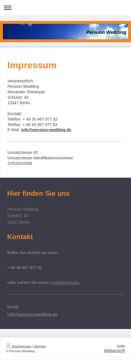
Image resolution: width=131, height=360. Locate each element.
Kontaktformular (64, 282)
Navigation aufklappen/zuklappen (65, 7)
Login (121, 345)
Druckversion (19, 346)
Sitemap (40, 346)
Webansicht (114, 350)
